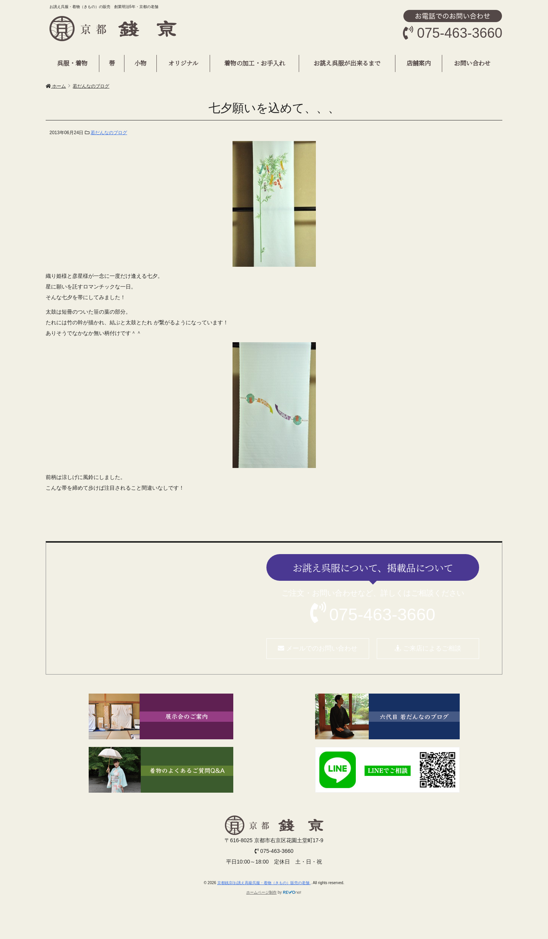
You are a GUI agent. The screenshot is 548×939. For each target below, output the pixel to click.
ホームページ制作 (261, 892)
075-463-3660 (382, 614)
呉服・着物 (72, 63)
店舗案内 (418, 63)
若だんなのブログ (109, 132)
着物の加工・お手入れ (254, 63)
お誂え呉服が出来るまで (347, 63)
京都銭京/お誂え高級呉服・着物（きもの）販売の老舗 (264, 883)
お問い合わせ (472, 63)
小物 (140, 63)
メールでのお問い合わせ (317, 648)
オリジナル (183, 63)
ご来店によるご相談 (428, 648)
